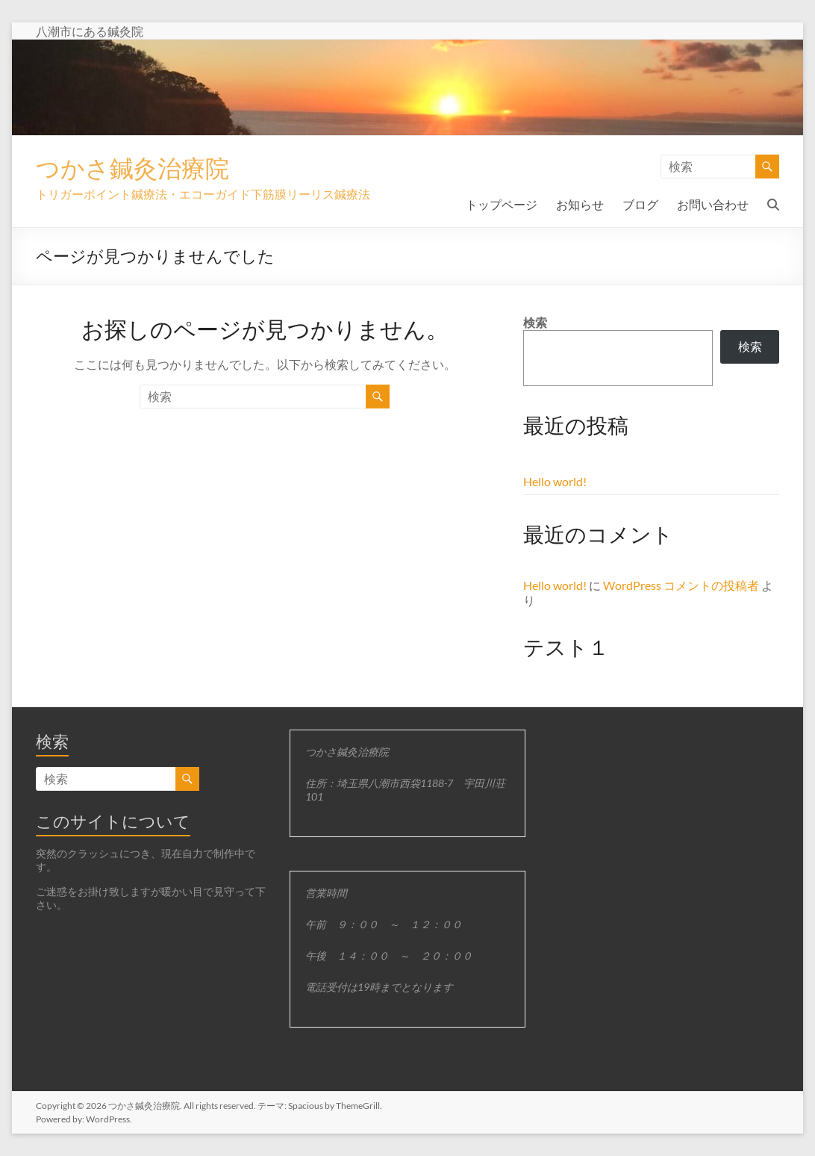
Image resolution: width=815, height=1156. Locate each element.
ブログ (640, 204)
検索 (535, 322)
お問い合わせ (713, 204)
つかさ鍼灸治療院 (144, 168)
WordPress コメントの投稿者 (681, 585)
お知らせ (580, 204)
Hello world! (555, 481)
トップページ (501, 204)
